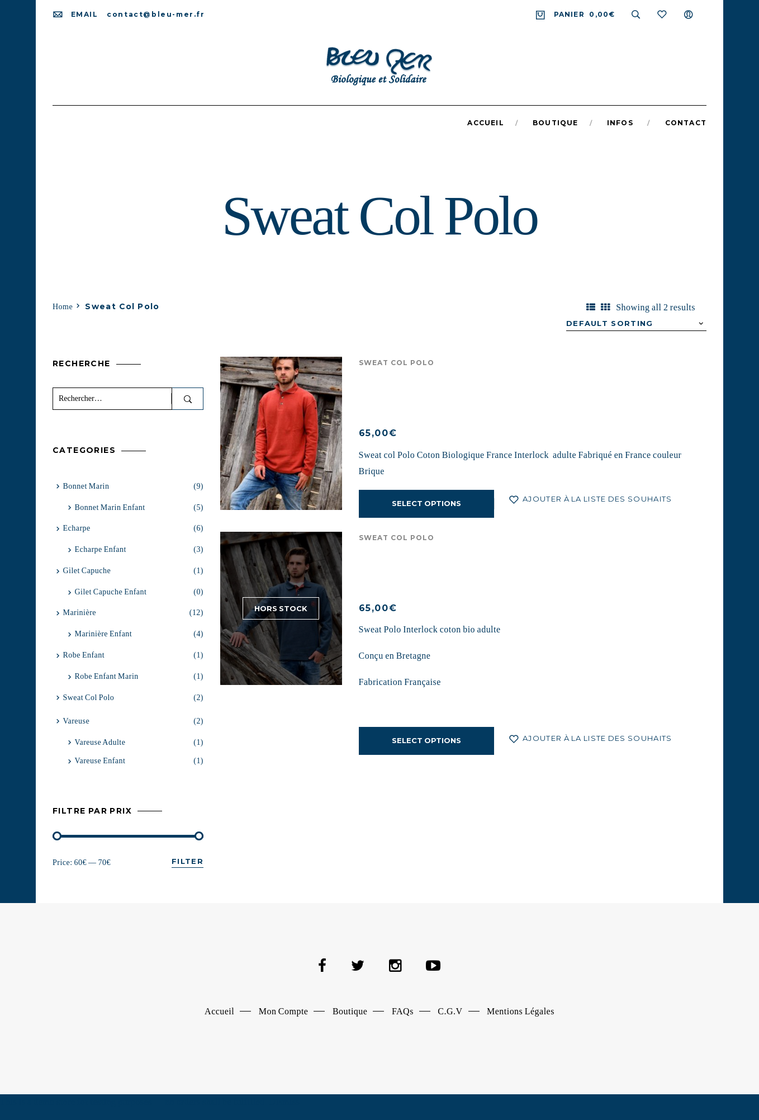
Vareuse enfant (99, 761)
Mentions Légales (520, 1011)
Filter (187, 861)
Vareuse (76, 721)
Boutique (350, 1011)
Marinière (79, 612)
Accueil (219, 1011)
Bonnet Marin (86, 486)
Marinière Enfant (103, 634)
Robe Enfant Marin (106, 676)
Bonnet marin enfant (109, 507)
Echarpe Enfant (100, 549)
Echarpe (76, 528)
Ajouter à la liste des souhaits (596, 498)
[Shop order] (636, 323)
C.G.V (450, 1011)
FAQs (403, 1011)
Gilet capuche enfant (110, 592)
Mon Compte (284, 1011)
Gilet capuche (87, 570)
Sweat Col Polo (397, 362)
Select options (426, 503)
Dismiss (284, 1102)
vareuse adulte (99, 742)
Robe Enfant (84, 655)
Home (63, 307)
